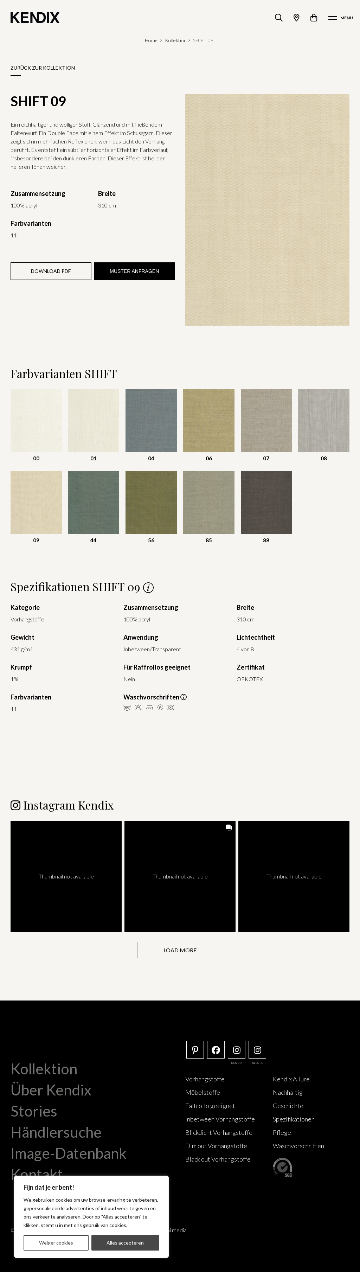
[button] (66, 876)
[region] (91, 1217)
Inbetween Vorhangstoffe (220, 1119)
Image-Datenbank (69, 1153)
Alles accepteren (125, 1243)
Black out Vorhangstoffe (218, 1159)
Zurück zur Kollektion (43, 68)
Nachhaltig (288, 1092)
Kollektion (176, 40)
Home (151, 40)
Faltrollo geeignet (210, 1106)
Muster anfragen (134, 271)
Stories (34, 1111)
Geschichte (288, 1106)
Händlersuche (56, 1132)
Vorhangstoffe (205, 1079)
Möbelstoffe (202, 1092)
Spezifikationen (294, 1119)
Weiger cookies (56, 1243)
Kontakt (37, 1174)
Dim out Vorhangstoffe (216, 1146)
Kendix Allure (291, 1079)
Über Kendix (51, 1090)
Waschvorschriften (298, 1146)
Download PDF (51, 271)
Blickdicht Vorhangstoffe (218, 1132)
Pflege (282, 1132)
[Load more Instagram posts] (180, 950)
